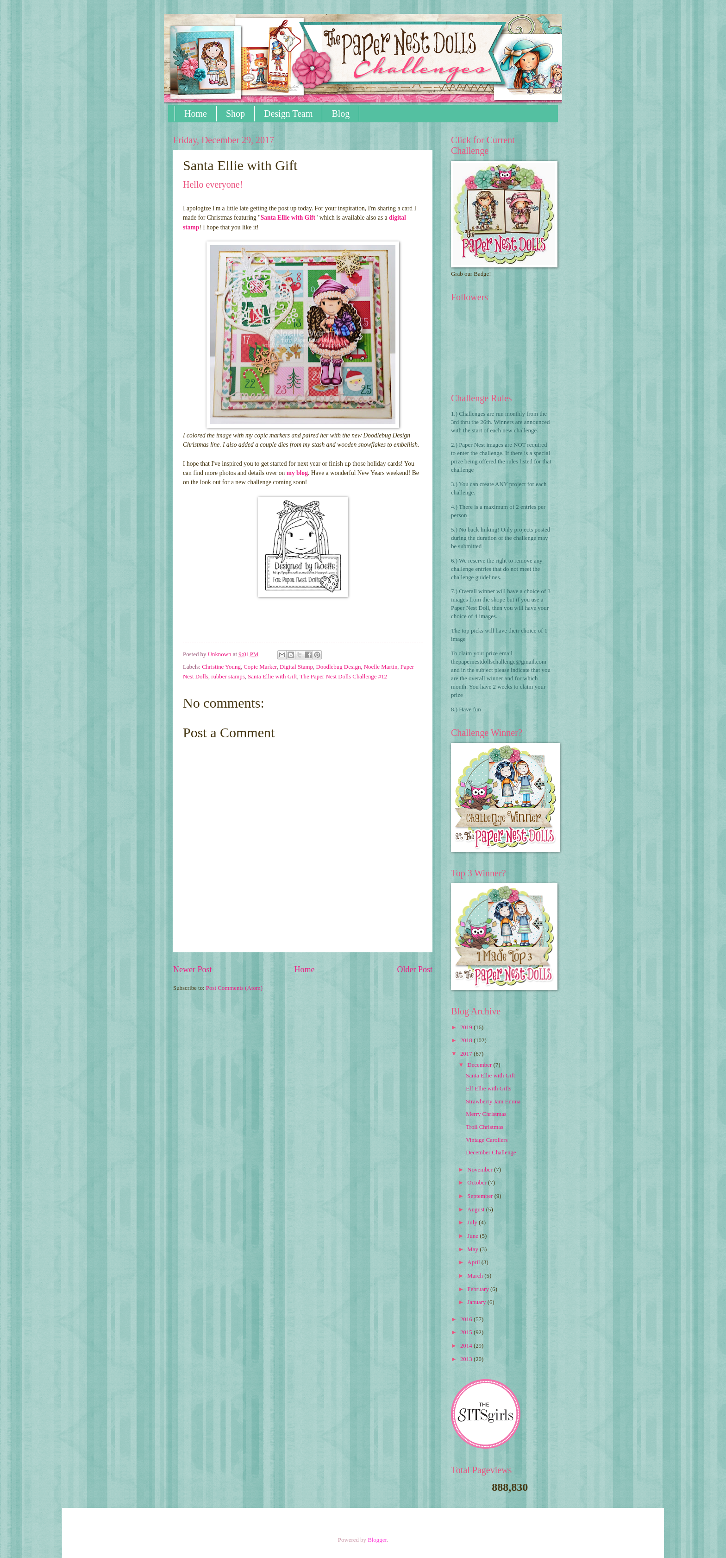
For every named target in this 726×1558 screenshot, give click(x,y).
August (476, 1209)
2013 (467, 1359)
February (478, 1289)
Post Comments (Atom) (234, 988)
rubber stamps (228, 676)
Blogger (377, 1540)
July (473, 1222)
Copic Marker (260, 667)
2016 (467, 1319)
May (473, 1249)
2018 (467, 1040)
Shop (235, 113)
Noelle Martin (381, 667)
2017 (467, 1054)
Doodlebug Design (338, 667)
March (475, 1276)
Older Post (414, 969)
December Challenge (491, 1152)
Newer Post (192, 969)
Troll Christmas (484, 1127)
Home (195, 113)
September (480, 1196)
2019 (467, 1027)
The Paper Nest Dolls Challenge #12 (343, 676)
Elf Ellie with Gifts (488, 1088)
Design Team (288, 113)
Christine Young (221, 667)
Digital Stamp (296, 667)
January (477, 1302)
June (473, 1236)
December (480, 1065)
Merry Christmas (486, 1114)
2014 (467, 1346)
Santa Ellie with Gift (288, 217)
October (477, 1182)
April (474, 1262)
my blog (297, 472)
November (480, 1169)
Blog (341, 113)
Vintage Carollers (486, 1140)
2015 (467, 1332)
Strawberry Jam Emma (493, 1101)
